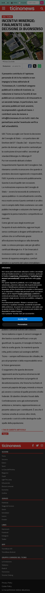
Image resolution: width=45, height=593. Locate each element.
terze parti (36, 283)
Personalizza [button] (22, 324)
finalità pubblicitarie (24, 294)
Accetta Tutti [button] (22, 319)
